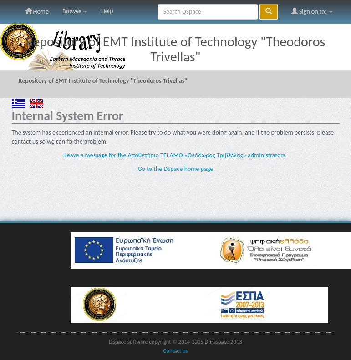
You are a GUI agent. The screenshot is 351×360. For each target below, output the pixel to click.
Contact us (175, 350)
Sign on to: (312, 11)
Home (37, 11)
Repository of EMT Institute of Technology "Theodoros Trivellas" (103, 81)
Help (107, 11)
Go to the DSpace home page (175, 169)
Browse (74, 11)
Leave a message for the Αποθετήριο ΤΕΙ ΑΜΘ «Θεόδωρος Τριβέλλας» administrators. (175, 155)
